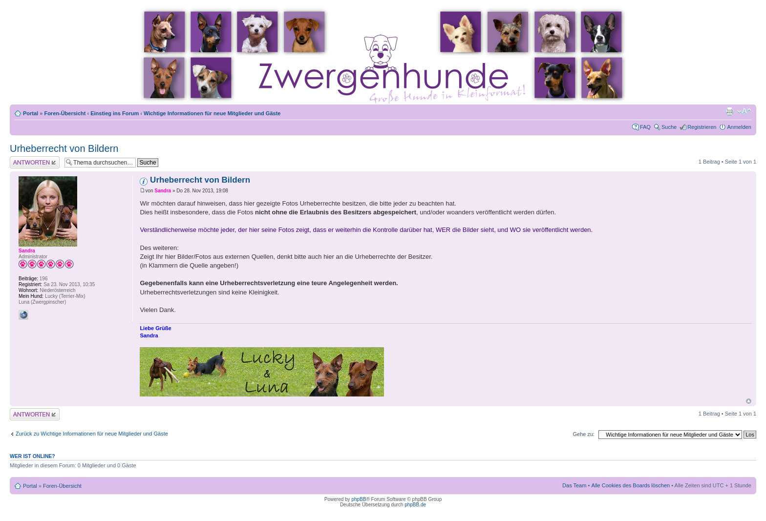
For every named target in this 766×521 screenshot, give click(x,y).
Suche (669, 127)
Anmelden (739, 127)
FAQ (645, 127)
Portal (30, 113)
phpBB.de (415, 504)
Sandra (162, 190)
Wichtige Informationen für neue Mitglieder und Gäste (212, 113)
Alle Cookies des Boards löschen (630, 485)
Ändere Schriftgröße (744, 111)
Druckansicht (729, 111)
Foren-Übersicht (64, 113)
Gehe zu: (584, 434)
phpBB (358, 499)
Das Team (574, 485)
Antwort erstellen (35, 162)
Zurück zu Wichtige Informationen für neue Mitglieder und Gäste (92, 434)
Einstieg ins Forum (114, 113)
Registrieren (701, 127)
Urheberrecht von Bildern (64, 148)
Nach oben (748, 401)
